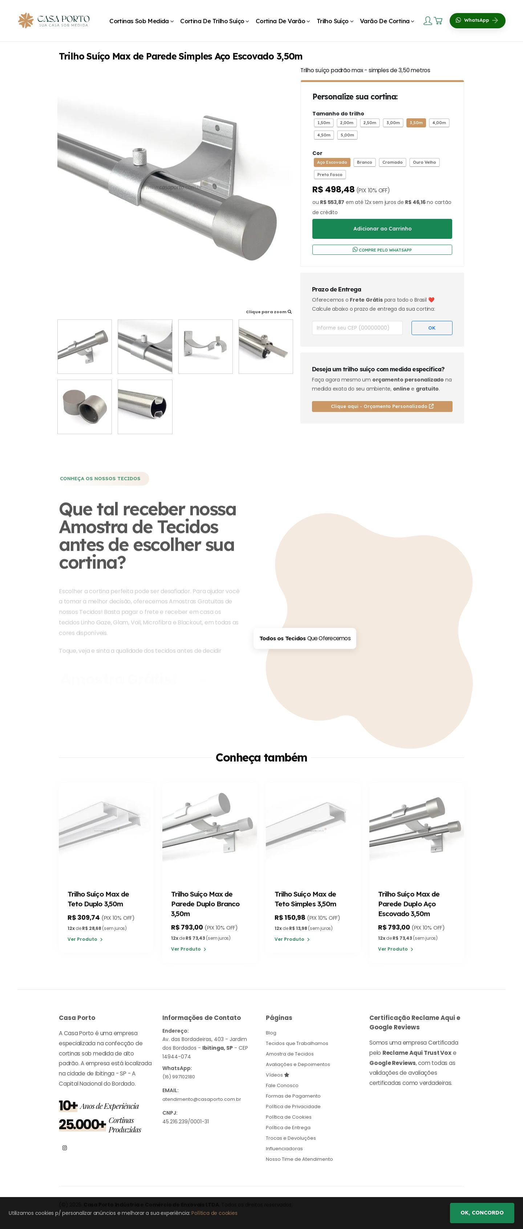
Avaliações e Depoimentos (300, 1064)
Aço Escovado (332, 162)
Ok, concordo (482, 1212)
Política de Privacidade (294, 1104)
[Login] (428, 20)
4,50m (324, 135)
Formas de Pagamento (295, 1094)
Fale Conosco (283, 1084)
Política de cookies (214, 1213)
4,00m (439, 122)
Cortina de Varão (280, 21)
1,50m (323, 122)
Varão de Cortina (384, 21)
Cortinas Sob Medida (139, 21)
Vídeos (278, 1074)
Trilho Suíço (333, 21)
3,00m (393, 122)
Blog (271, 1033)
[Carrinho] (439, 21)
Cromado (392, 162)
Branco (364, 162)
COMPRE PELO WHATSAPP (382, 249)
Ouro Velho (424, 162)
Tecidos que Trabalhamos (299, 1044)
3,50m (416, 122)
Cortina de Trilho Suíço (212, 21)
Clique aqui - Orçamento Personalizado (382, 406)
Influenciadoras (285, 1145)
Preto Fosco (329, 174)
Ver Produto (85, 940)
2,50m (370, 122)
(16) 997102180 (180, 1077)
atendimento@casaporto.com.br (204, 1099)
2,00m (346, 122)
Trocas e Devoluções (292, 1135)
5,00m (347, 135)
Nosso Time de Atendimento (302, 1155)
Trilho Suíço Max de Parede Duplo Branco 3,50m (206, 904)
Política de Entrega (289, 1125)
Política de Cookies (290, 1115)
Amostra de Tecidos (291, 1054)
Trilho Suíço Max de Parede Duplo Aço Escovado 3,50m (410, 904)
